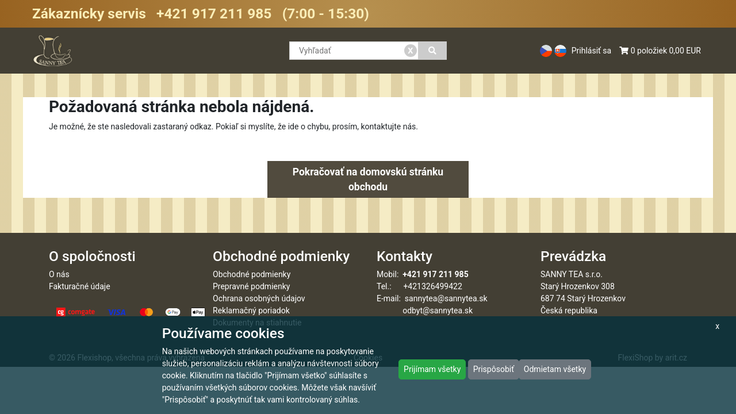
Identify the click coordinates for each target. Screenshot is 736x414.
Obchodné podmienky (251, 274)
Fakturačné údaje (79, 286)
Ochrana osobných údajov (259, 298)
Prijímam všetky (432, 369)
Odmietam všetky (555, 369)
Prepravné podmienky (251, 286)
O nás (59, 274)
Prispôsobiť (493, 369)
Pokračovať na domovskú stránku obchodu (368, 179)
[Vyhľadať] (433, 50)
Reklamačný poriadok (251, 310)
